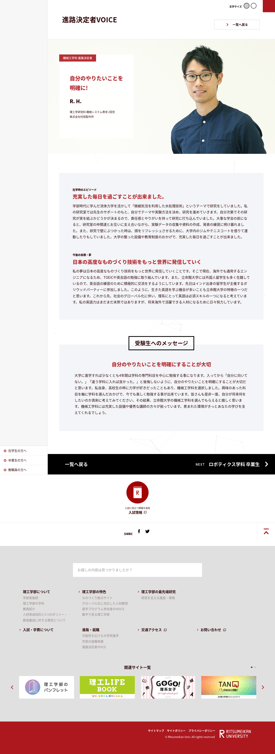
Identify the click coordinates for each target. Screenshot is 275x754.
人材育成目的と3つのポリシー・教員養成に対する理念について (45, 617)
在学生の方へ (17, 450)
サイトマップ (156, 730)
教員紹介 (29, 609)
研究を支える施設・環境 (158, 598)
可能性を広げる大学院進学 (100, 635)
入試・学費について (38, 629)
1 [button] (251, 667)
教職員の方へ (17, 469)
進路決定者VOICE (94, 647)
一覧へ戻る (240, 24)
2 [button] (254, 667)
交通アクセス (151, 629)
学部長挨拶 (30, 598)
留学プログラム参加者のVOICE (103, 609)
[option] (46, 687)
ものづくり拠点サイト (97, 598)
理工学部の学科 (33, 603)
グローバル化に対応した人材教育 (105, 603)
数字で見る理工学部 (96, 614)
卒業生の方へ (17, 460)
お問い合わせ (211, 629)
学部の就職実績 (93, 641)
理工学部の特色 (94, 591)
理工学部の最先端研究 (158, 591)
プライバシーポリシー (201, 730)
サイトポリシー (176, 730)
